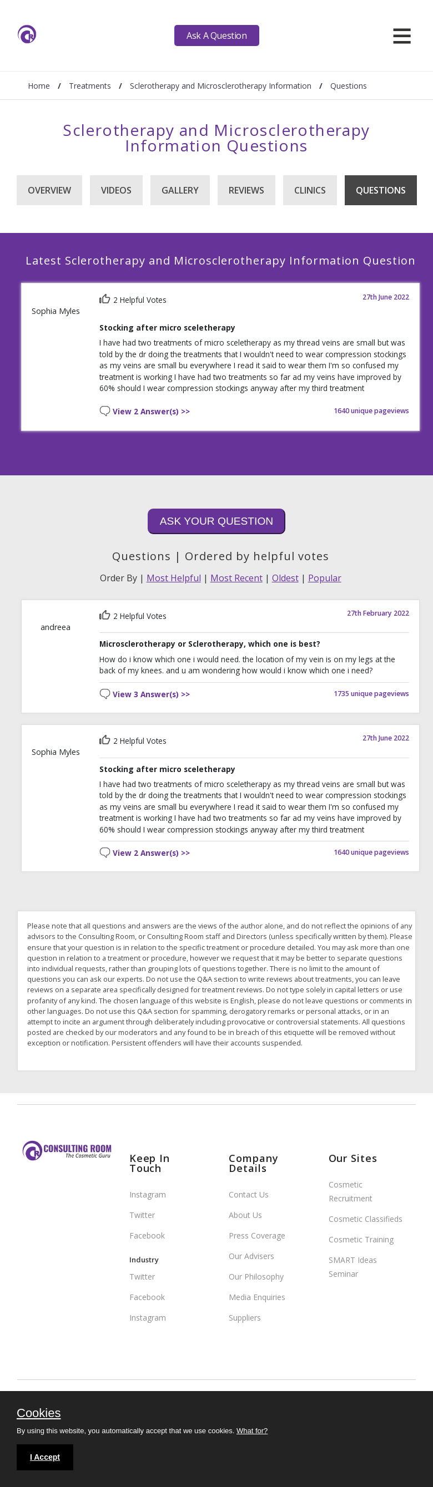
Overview (49, 190)
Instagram (147, 1194)
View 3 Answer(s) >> (151, 694)
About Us (245, 1215)
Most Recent (236, 578)
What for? (252, 1431)
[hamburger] (401, 35)
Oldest (285, 578)
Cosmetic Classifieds (365, 1219)
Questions (381, 190)
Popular (324, 578)
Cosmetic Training (361, 1239)
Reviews (246, 190)
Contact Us (249, 1194)
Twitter (142, 1215)
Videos (116, 190)
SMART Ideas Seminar (353, 1267)
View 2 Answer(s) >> (151, 412)
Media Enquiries (257, 1297)
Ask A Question (216, 35)
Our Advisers (251, 1256)
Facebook (147, 1235)
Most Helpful (174, 578)
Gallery (180, 190)
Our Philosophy (256, 1276)
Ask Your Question (216, 521)
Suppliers (245, 1317)
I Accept (45, 1457)
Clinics (310, 190)
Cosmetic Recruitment (350, 1191)
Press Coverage (257, 1235)
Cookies (39, 1414)
